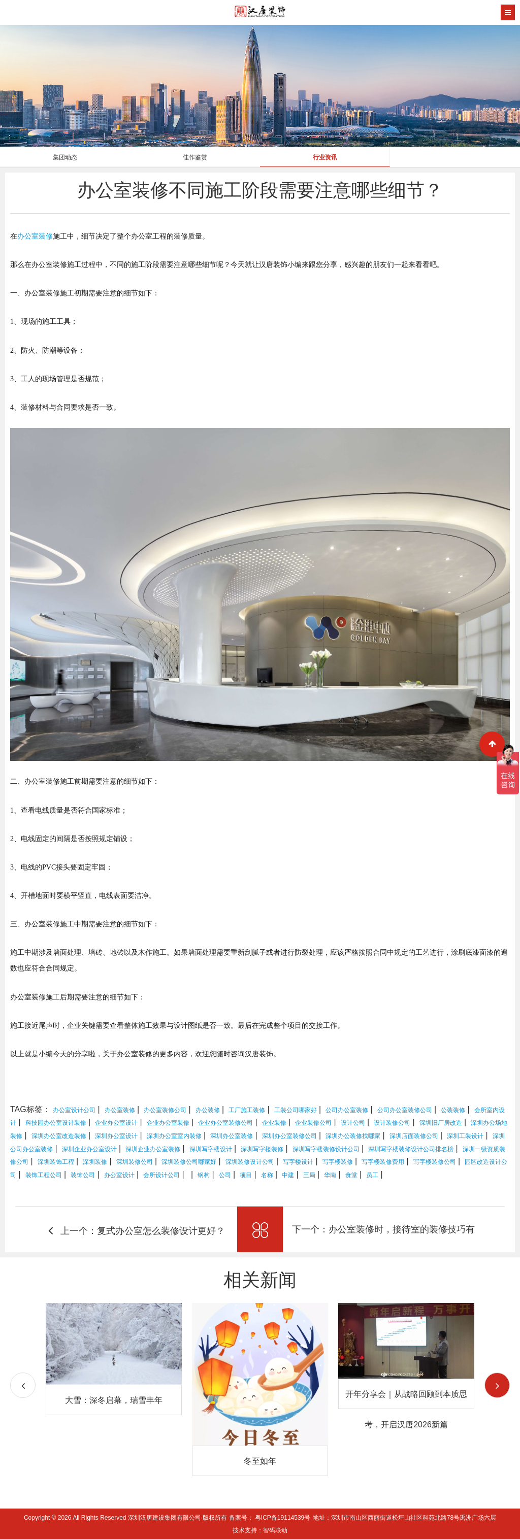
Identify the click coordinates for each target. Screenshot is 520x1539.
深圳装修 (95, 1161)
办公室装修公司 (165, 1110)
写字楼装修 (337, 1161)
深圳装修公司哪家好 (188, 1161)
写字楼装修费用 (383, 1161)
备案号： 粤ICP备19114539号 (270, 1517)
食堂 (351, 1175)
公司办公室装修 (347, 1110)
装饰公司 (83, 1175)
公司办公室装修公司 (404, 1110)
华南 (330, 1175)
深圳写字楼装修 (262, 1149)
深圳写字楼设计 (210, 1149)
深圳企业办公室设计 (89, 1149)
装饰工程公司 (43, 1175)
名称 (267, 1175)
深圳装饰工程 (56, 1161)
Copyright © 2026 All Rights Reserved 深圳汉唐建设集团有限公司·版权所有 (126, 1517)
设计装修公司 (392, 1122)
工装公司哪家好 (295, 1110)
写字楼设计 (298, 1161)
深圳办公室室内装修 (174, 1136)
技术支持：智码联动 (260, 1530)
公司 (225, 1175)
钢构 (204, 1175)
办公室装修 (35, 236)
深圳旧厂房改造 (440, 1122)
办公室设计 (119, 1175)
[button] (497, 1385)
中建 (288, 1175)
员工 (372, 1175)
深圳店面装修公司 (413, 1136)
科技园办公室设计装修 (55, 1122)
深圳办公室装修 (231, 1136)
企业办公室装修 (168, 1122)
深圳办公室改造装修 (58, 1136)
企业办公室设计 (116, 1122)
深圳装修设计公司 (249, 1161)
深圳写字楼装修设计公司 (326, 1149)
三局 (309, 1175)
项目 (246, 1175)
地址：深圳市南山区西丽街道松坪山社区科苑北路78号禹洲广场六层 (404, 1517)
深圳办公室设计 (116, 1136)
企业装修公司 (313, 1122)
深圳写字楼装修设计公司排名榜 (410, 1149)
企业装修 (274, 1122)
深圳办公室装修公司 (289, 1136)
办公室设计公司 (74, 1110)
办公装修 (208, 1110)
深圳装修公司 (134, 1161)
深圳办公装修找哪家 (353, 1136)
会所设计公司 (161, 1175)
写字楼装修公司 (434, 1161)
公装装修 (453, 1110)
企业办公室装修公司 (225, 1122)
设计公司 (353, 1122)
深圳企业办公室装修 (152, 1149)
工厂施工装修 (247, 1110)
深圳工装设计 (465, 1136)
